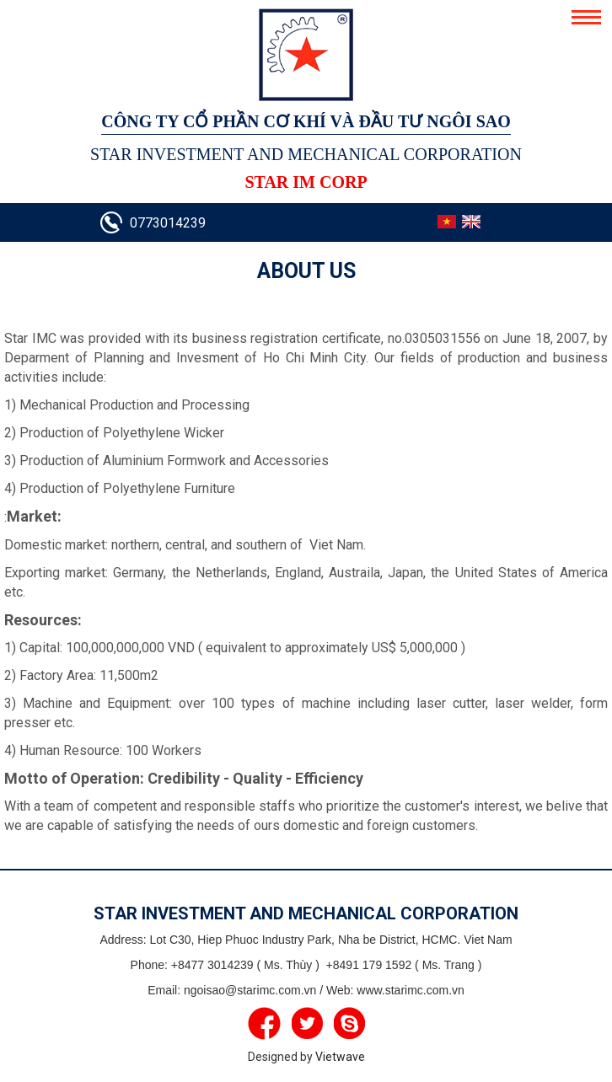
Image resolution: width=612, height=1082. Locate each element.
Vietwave (340, 1056)
